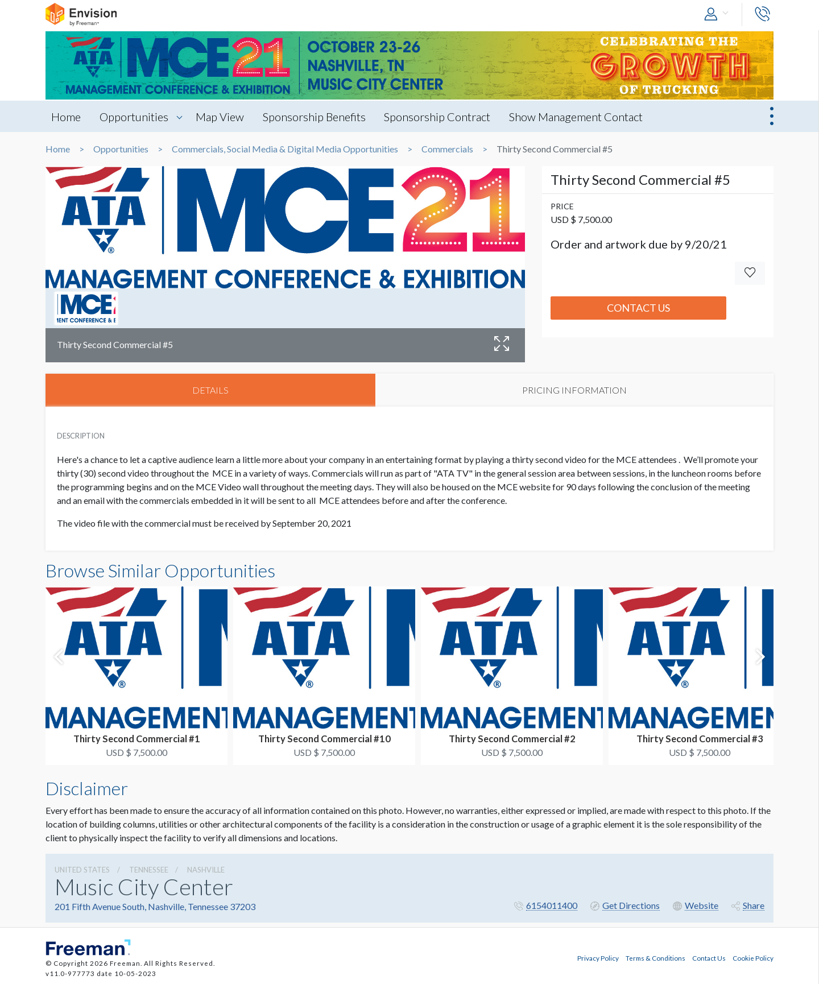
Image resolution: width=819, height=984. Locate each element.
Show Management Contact (576, 116)
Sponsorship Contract (437, 116)
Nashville (206, 869)
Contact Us (638, 307)
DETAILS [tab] (210, 389)
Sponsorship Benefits (314, 116)
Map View (220, 116)
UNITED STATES (82, 869)
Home (66, 116)
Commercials (447, 149)
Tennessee (148, 869)
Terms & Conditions (655, 957)
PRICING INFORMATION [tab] (574, 389)
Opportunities (134, 116)
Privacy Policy (598, 957)
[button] (719, 14)
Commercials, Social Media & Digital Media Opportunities (285, 149)
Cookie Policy (753, 957)
